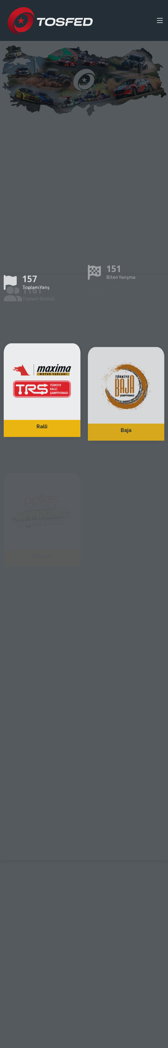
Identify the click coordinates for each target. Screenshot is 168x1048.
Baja (126, 439)
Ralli (42, 434)
